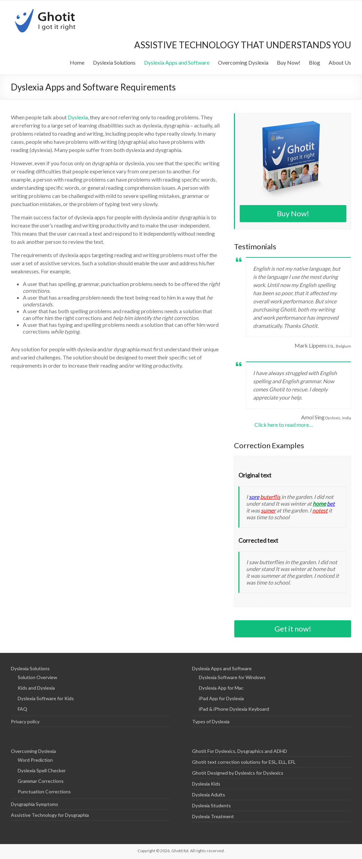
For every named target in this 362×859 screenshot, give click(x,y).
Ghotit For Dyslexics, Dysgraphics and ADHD (239, 751)
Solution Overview (37, 677)
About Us (340, 62)
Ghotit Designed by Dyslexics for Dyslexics (237, 773)
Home (77, 62)
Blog (314, 62)
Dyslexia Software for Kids (46, 698)
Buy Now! (288, 62)
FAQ (22, 709)
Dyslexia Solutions (114, 62)
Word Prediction (35, 760)
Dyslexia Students (211, 805)
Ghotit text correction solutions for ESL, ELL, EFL (244, 762)
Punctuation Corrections (44, 791)
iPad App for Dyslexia (221, 698)
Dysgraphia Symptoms (34, 804)
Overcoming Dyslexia (243, 62)
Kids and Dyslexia (36, 688)
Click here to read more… (283, 424)
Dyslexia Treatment (213, 816)
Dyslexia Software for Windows (232, 677)
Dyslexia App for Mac (221, 688)
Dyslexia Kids (206, 784)
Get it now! (292, 628)
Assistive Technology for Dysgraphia (50, 815)
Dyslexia (78, 117)
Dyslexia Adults (208, 794)
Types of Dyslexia (211, 721)
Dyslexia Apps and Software (176, 62)
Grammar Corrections (41, 781)
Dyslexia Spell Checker (42, 770)
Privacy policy (25, 721)
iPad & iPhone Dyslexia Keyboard (234, 709)
